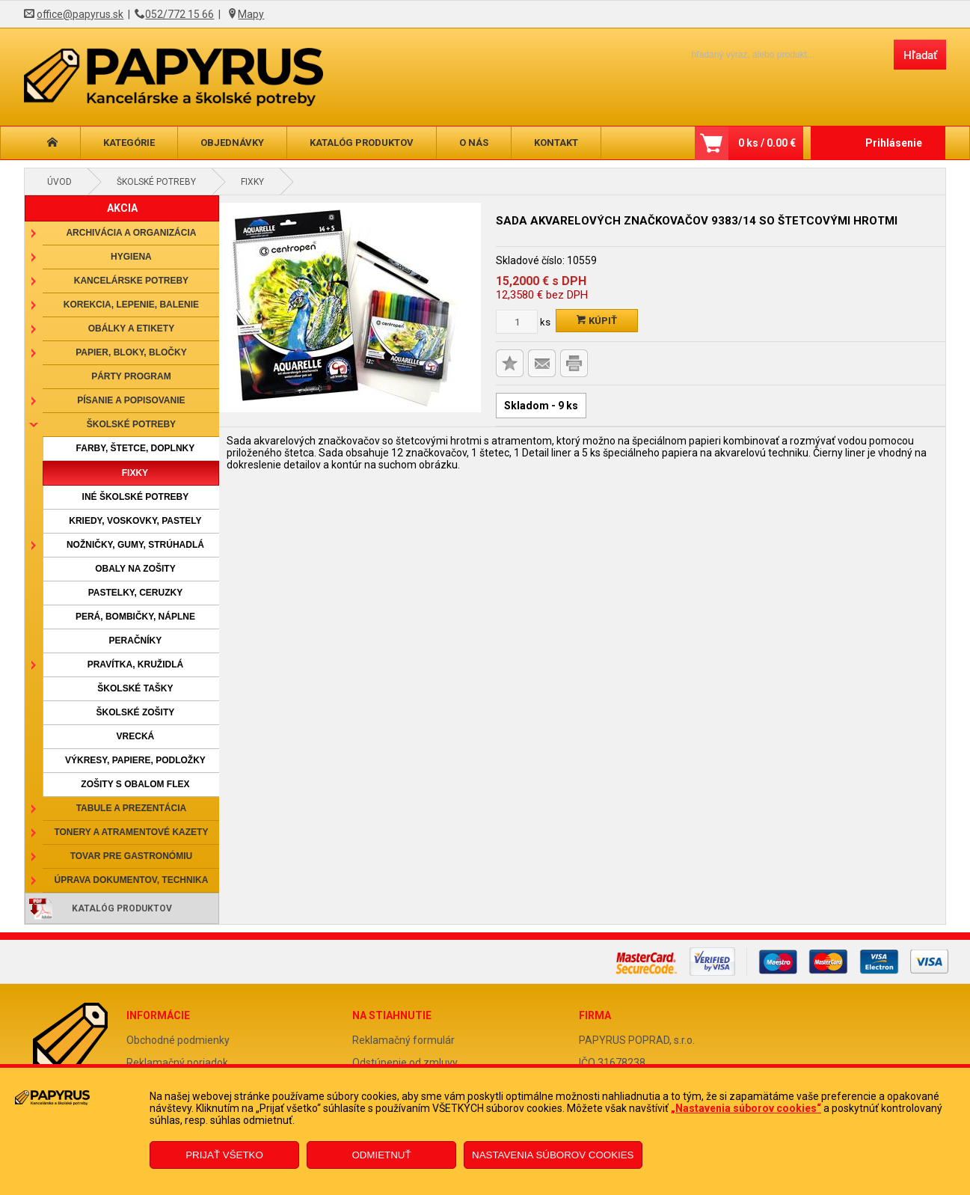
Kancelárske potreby (131, 280)
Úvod (59, 182)
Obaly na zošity (135, 568)
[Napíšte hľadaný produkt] (780, 54)
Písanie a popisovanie (131, 400)
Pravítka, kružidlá (135, 664)
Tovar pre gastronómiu (131, 856)
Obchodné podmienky (178, 1040)
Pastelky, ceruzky (135, 592)
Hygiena (131, 256)
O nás (473, 142)
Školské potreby (156, 182)
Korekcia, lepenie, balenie (131, 304)
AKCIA (122, 208)
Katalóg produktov (362, 142)
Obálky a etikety (131, 328)
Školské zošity (135, 712)
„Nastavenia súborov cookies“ (746, 1108)
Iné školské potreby (135, 497)
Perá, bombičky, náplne (135, 616)
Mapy (251, 14)
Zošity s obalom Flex (135, 784)
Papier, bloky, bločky (131, 352)
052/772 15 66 (179, 14)
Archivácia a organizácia (131, 232)
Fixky (252, 182)
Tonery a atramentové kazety (131, 832)
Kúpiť (597, 320)
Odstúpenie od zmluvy (405, 1063)
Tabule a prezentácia (131, 808)
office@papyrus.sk (80, 14)
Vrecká (136, 736)
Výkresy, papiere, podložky (135, 760)
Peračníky (135, 640)
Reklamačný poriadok (177, 1063)
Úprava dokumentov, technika (132, 880)
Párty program (131, 376)
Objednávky (232, 142)
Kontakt (556, 142)
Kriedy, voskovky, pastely (135, 521)
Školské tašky (135, 688)
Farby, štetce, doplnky (135, 448)
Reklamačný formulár (403, 1040)
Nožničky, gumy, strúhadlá (135, 545)
